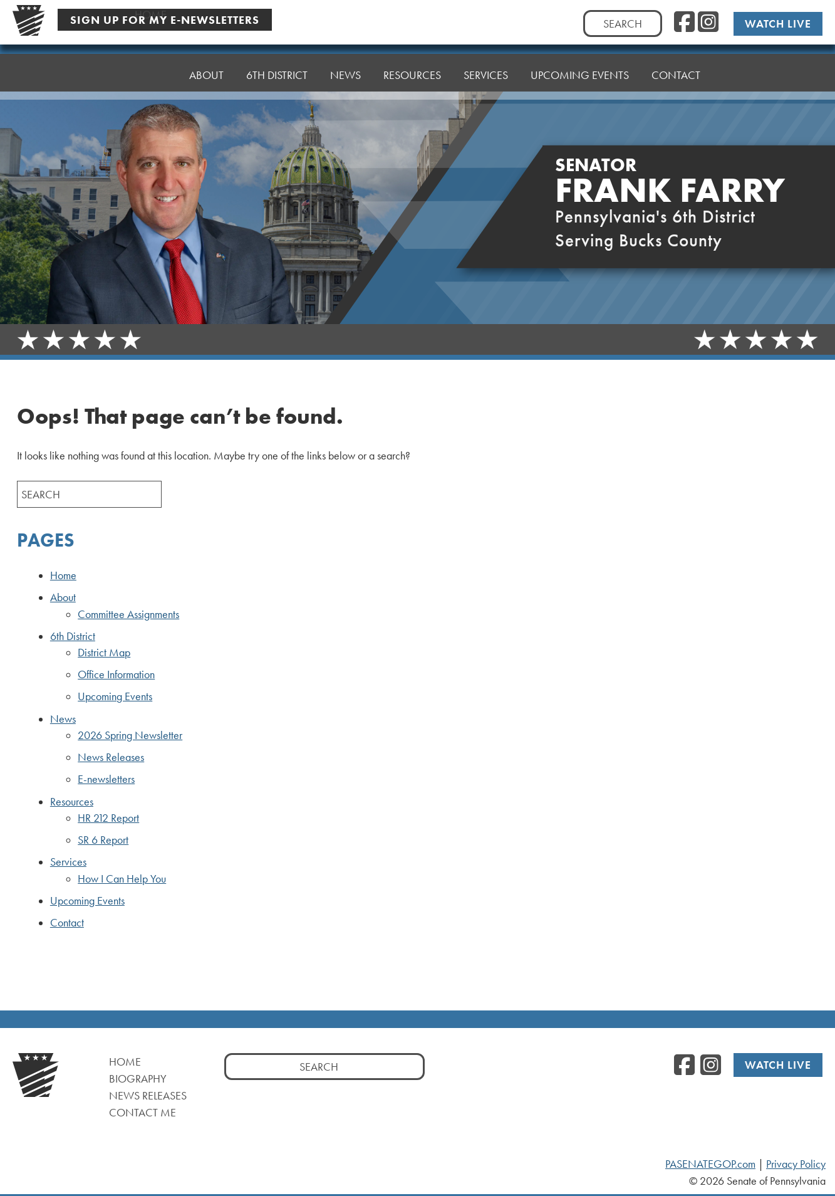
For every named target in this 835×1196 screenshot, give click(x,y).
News (63, 719)
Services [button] (486, 62)
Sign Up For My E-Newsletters (164, 20)
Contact (675, 56)
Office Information (116, 674)
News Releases (111, 757)
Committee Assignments (128, 614)
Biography (138, 1078)
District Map (104, 652)
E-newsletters (106, 779)
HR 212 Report (108, 818)
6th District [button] (277, 72)
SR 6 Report (103, 840)
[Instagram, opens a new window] (708, 23)
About (206, 75)
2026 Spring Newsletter (130, 735)
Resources (71, 802)
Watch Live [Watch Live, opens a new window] (778, 23)
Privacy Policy (796, 1164)
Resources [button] (412, 65)
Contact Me (142, 1112)
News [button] (345, 68)
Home (151, 75)
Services (68, 862)
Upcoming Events (580, 59)
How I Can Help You (122, 879)
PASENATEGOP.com (710, 1164)
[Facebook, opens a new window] (684, 23)
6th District (72, 636)
